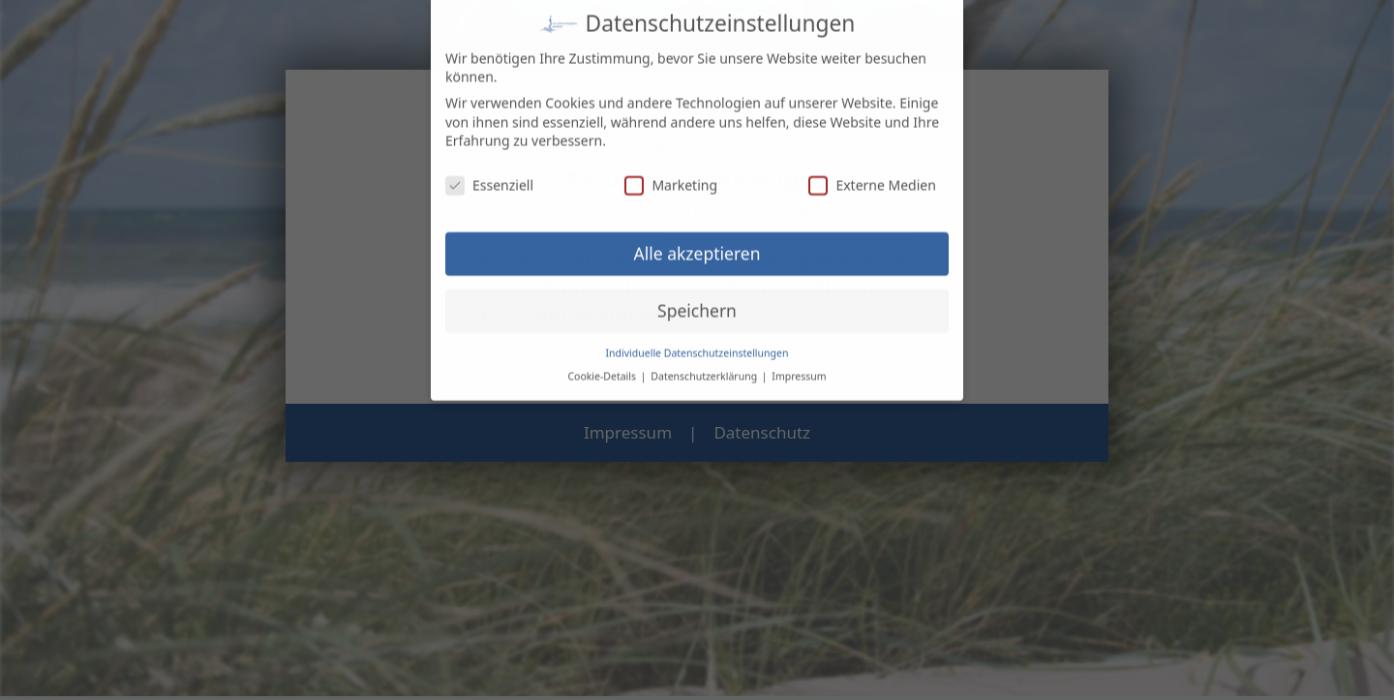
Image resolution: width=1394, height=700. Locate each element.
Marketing (670, 175)
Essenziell (489, 175)
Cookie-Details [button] (602, 366)
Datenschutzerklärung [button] (705, 366)
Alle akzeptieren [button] (697, 243)
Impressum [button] (799, 366)
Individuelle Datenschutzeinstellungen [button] (697, 342)
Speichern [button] (697, 300)
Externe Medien (871, 175)
